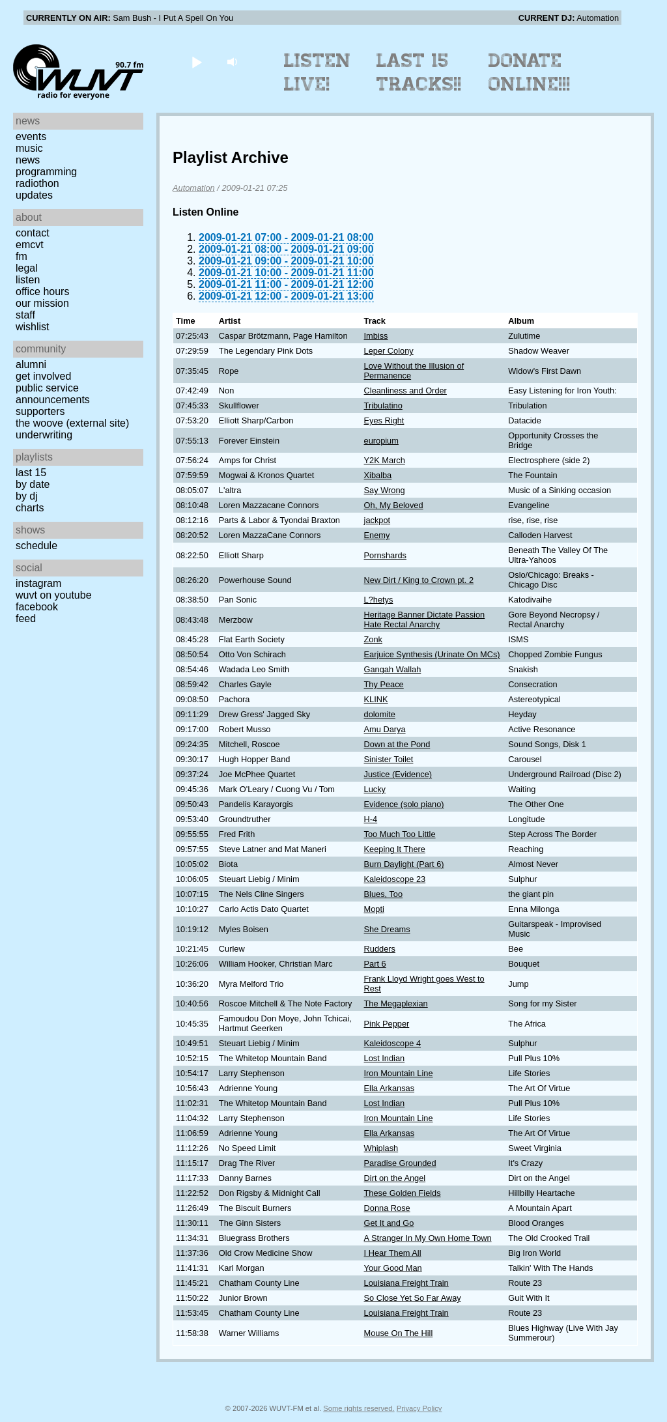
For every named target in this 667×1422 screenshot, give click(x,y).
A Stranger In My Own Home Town (428, 1238)
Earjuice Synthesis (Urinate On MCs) (432, 654)
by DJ (27, 496)
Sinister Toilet (389, 759)
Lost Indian (384, 1058)
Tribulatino (383, 405)
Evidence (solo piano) (404, 804)
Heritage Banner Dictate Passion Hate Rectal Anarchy (424, 619)
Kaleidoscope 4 (392, 1043)
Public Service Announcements (53, 393)
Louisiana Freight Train (406, 1283)
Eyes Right (384, 420)
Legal (27, 268)
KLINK (376, 699)
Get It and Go (389, 1223)
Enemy (377, 535)
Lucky (375, 789)
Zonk (373, 639)
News (28, 159)
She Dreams (387, 929)
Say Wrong (384, 490)
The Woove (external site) (72, 423)
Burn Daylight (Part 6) (404, 864)
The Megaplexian (396, 1003)
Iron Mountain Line (398, 1073)
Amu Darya (385, 729)
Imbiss (376, 336)
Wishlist (33, 326)
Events (31, 136)
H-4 (371, 819)
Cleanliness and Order (405, 390)
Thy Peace (384, 684)
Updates (34, 195)
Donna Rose (387, 1208)
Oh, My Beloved (393, 505)
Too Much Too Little (400, 834)
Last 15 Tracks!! (419, 72)
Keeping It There (394, 849)
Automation (194, 188)
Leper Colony (389, 351)
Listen (28, 279)
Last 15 (31, 472)
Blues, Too (383, 894)
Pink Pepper (387, 1024)
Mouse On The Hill (398, 1333)
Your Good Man (393, 1268)
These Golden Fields (402, 1193)
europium (381, 441)
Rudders (379, 949)
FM (21, 256)
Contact (33, 232)
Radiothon (37, 183)
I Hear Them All (392, 1253)
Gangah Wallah (392, 669)
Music (29, 148)
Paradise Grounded (400, 1163)
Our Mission (42, 303)
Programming (46, 171)
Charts (30, 507)
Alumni (31, 364)
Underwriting (44, 434)
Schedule (36, 545)
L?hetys (378, 599)
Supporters (40, 411)
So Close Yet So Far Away (412, 1298)
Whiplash (381, 1148)
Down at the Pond (397, 744)
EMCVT (30, 244)
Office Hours (42, 291)
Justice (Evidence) (398, 774)
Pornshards (385, 555)
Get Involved (43, 376)
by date (33, 484)
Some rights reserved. (358, 1408)
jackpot (377, 520)
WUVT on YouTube (54, 595)
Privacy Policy (419, 1408)
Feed (26, 618)
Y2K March (384, 460)
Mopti (374, 909)
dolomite (379, 714)
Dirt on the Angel (395, 1178)
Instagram (38, 583)
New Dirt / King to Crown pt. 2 (419, 580)
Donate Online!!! (530, 72)
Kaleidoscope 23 (395, 879)
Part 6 (375, 964)
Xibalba (378, 475)
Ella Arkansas (389, 1088)
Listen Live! (317, 72)
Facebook (37, 606)
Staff (25, 314)
